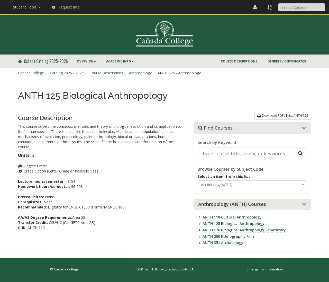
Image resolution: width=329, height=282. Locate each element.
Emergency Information (265, 269)
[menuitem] (86, 61)
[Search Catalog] (300, 153)
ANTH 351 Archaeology (223, 242)
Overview (86, 61)
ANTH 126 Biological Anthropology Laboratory (244, 230)
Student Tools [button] (27, 7)
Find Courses (215, 128)
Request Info (66, 7)
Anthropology (140, 72)
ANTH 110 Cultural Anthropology (232, 217)
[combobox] (252, 184)
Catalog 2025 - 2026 (67, 72)
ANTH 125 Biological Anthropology (233, 223)
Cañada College (31, 72)
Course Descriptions (239, 61)
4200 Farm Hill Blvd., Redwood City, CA (165, 269)
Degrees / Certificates (287, 61)
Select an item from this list (224, 176)
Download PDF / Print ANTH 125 (282, 115)
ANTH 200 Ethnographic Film (228, 236)
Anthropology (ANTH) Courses (232, 204)
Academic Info (120, 61)
